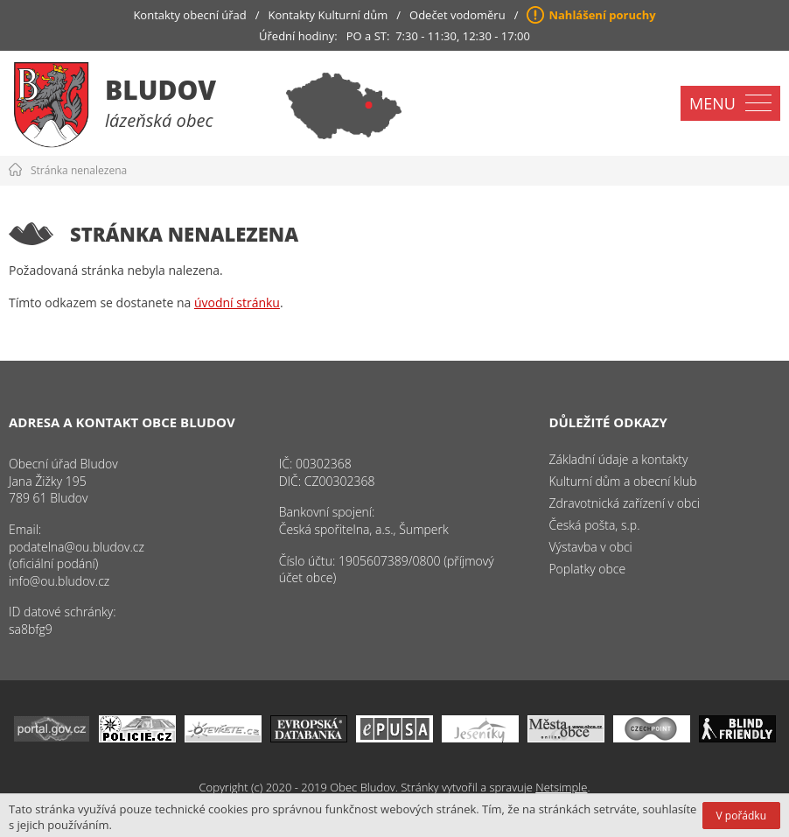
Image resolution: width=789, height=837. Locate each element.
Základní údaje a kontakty (618, 459)
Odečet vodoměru (457, 15)
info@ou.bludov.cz (59, 581)
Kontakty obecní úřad (189, 15)
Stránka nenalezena (79, 170)
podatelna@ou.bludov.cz (76, 546)
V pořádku (741, 815)
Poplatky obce (586, 568)
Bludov (160, 90)
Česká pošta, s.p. (593, 525)
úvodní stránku (237, 302)
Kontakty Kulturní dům (328, 15)
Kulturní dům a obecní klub (622, 481)
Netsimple (561, 787)
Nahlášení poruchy (601, 15)
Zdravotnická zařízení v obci (624, 503)
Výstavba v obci (590, 546)
